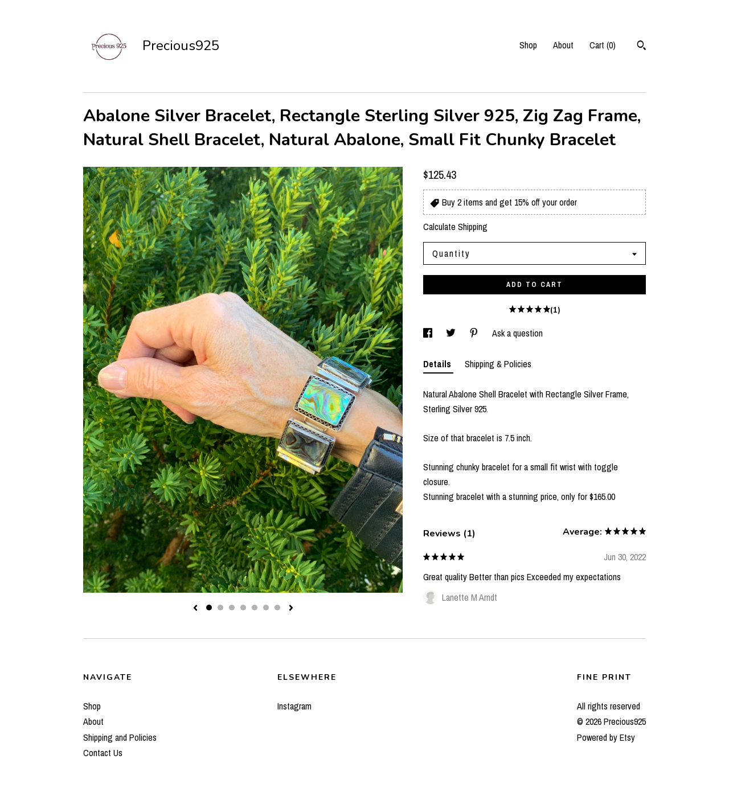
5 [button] (254, 607)
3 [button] (232, 607)
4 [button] (243, 607)
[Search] (641, 46)
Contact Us (102, 752)
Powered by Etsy (606, 737)
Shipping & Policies (498, 364)
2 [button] (220, 607)
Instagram (294, 706)
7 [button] (277, 607)
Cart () (602, 45)
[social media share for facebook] (429, 333)
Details (438, 364)
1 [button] (209, 607)
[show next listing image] (291, 609)
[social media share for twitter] (452, 333)
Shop (528, 45)
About (563, 45)
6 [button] (266, 607)
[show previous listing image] (195, 609)
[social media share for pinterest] (475, 333)
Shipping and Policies (120, 737)
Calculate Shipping (455, 226)
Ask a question (517, 333)
